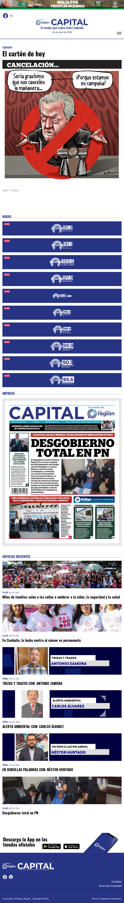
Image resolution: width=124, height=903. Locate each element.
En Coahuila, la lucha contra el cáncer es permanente (41, 640)
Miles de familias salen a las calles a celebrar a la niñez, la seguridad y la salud (61, 597)
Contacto (117, 881)
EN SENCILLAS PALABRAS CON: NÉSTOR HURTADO (37, 770)
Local (5, 592)
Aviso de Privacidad (110, 885)
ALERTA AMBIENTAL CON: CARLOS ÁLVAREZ (33, 726)
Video (5, 679)
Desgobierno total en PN (20, 813)
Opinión (7, 47)
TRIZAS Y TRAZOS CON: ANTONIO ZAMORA (32, 683)
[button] (119, 33)
